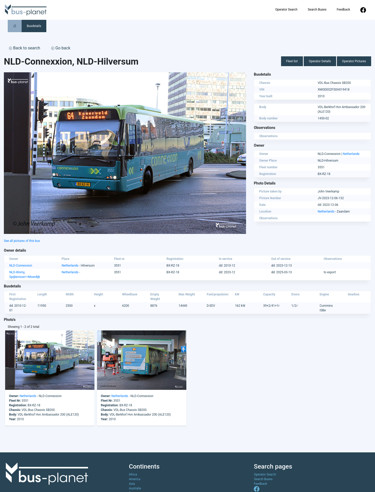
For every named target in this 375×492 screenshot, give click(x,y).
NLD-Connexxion (20, 265)
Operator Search (286, 9)
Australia (135, 488)
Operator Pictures (354, 61)
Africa (133, 474)
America (135, 479)
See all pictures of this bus (22, 241)
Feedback (343, 9)
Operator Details (320, 61)
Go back (60, 48)
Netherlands (351, 154)
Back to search (24, 48)
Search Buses (317, 9)
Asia (132, 484)
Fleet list (292, 61)
